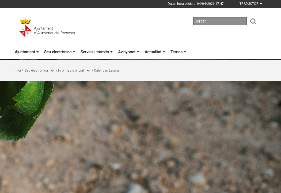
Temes (178, 52)
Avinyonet (128, 52)
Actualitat (155, 52)
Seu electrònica (59, 52)
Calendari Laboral (107, 70)
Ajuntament (27, 52)
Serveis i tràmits (97, 52)
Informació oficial (71, 70)
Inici (18, 70)
